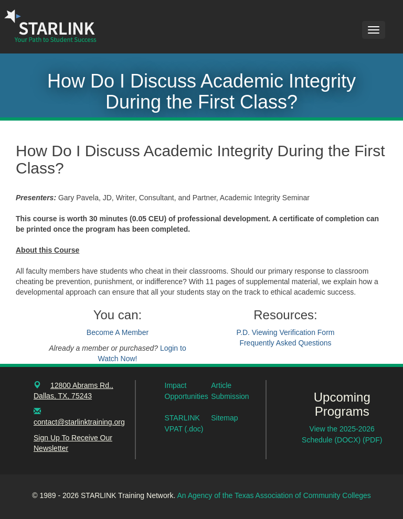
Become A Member (118, 332)
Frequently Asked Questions (285, 343)
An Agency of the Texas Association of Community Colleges (273, 495)
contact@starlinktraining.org (79, 422)
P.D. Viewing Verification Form (285, 332)
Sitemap (224, 418)
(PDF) (372, 440)
